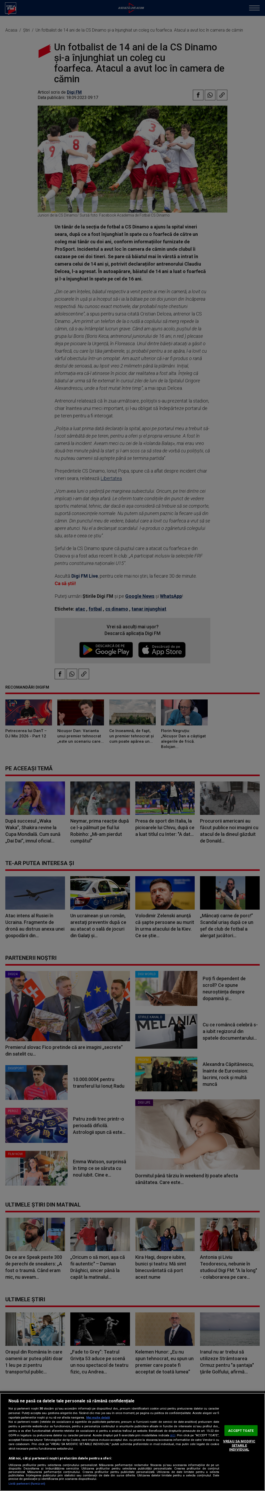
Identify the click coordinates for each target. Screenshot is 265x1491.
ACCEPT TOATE (241, 1430)
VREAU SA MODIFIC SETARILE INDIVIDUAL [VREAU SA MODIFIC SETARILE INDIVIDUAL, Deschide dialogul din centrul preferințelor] (239, 1445)
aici (172, 1435)
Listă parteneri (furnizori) (26, 1483)
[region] (132, 1442)
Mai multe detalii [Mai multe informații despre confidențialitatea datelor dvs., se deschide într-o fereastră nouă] (98, 1417)
